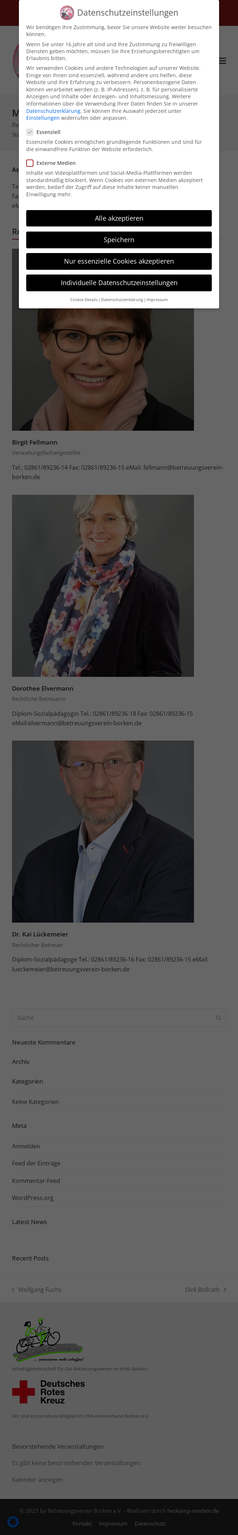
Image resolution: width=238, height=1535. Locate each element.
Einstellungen (43, 111)
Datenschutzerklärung (53, 104)
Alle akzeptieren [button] (119, 212)
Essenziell (45, 125)
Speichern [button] (119, 233)
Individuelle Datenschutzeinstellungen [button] (119, 276)
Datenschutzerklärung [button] (122, 293)
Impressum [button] (157, 293)
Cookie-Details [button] (84, 293)
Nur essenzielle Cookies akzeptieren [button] (119, 254)
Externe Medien (53, 156)
